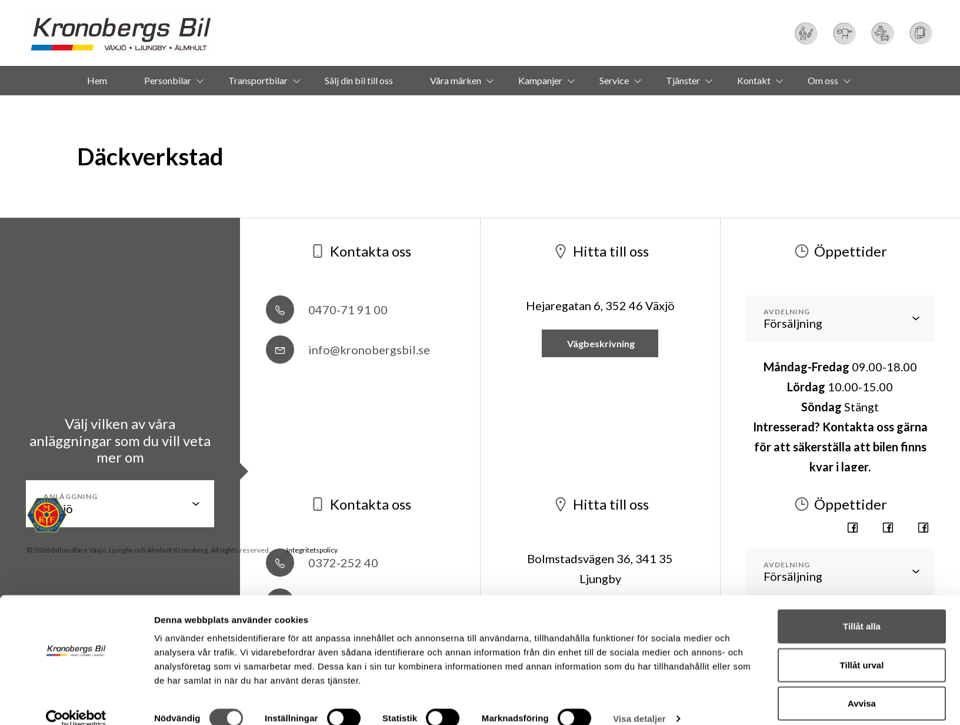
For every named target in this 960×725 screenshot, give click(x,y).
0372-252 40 (322, 562)
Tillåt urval (862, 648)
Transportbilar (258, 80)
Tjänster (683, 80)
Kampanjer (540, 80)
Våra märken (455, 80)
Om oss (823, 80)
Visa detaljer (639, 702)
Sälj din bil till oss (359, 80)
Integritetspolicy (312, 550)
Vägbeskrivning (600, 343)
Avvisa (862, 686)
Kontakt (754, 80)
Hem (97, 80)
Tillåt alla (862, 609)
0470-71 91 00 (327, 309)
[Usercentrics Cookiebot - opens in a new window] (76, 702)
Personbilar (167, 80)
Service (614, 80)
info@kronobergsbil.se (348, 349)
